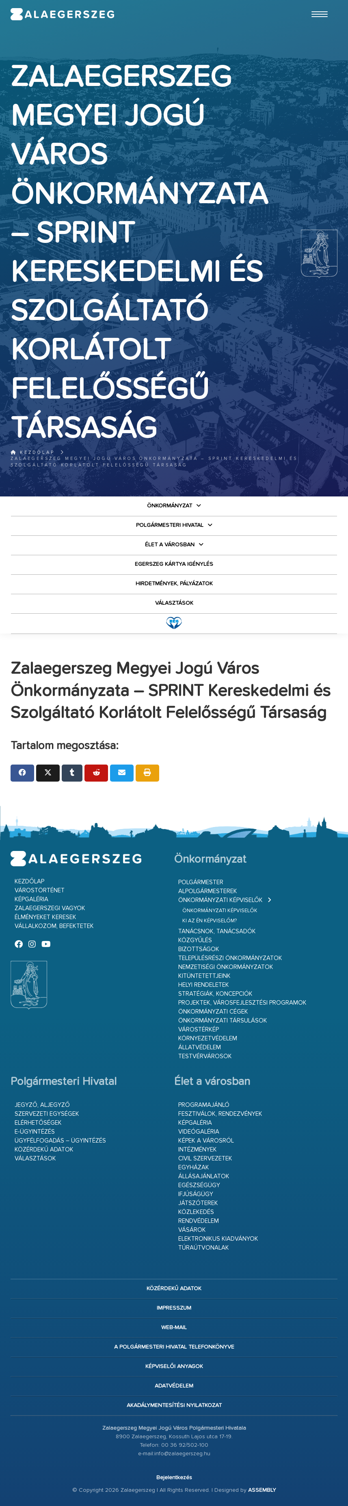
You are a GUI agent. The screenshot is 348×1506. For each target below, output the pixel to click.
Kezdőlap (33, 452)
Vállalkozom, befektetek (54, 926)
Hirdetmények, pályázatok (174, 584)
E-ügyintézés (35, 1132)
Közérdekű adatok (44, 1150)
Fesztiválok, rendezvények (220, 1114)
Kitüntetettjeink (204, 976)
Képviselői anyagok (174, 1366)
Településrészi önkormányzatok (230, 958)
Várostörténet (40, 890)
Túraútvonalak (203, 1248)
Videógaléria (198, 1132)
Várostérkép (198, 1030)
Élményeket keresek (45, 917)
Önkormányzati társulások (222, 1021)
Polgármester (200, 882)
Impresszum (174, 1308)
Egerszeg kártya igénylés (174, 564)
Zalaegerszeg (63, 14)
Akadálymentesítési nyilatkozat (174, 1405)
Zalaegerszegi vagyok (50, 908)
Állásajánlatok (203, 1176)
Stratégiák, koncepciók (215, 994)
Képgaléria (31, 899)
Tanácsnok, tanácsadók (217, 931)
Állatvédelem (199, 1047)
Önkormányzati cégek (213, 1012)
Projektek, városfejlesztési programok (242, 1003)
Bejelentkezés (174, 1477)
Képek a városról (206, 1141)
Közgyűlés (195, 940)
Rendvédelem (198, 1221)
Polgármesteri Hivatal (169, 525)
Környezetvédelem (207, 1039)
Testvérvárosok (205, 1056)
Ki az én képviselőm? (209, 921)
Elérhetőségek (38, 1123)
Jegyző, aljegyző (42, 1105)
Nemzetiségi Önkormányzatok (225, 967)
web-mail (174, 1327)
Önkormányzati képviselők (220, 900)
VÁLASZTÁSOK (174, 603)
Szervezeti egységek (47, 1114)
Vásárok (192, 1230)
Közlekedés (196, 1212)
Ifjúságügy (195, 1194)
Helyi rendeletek (203, 985)
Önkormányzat (169, 506)
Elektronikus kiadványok (218, 1239)
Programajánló (203, 1105)
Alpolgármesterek (207, 891)
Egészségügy (199, 1185)
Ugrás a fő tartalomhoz (317, 4)
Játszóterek (198, 1203)
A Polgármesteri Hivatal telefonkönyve (174, 1347)
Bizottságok (198, 949)
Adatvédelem (174, 1386)
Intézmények (197, 1150)
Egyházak (193, 1167)
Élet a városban (170, 545)
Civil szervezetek (205, 1159)
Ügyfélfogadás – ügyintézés (60, 1141)
